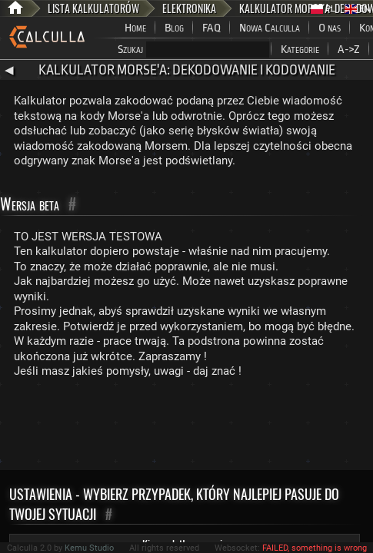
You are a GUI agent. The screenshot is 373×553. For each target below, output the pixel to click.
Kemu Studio (89, 548)
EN (357, 9)
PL (323, 9)
